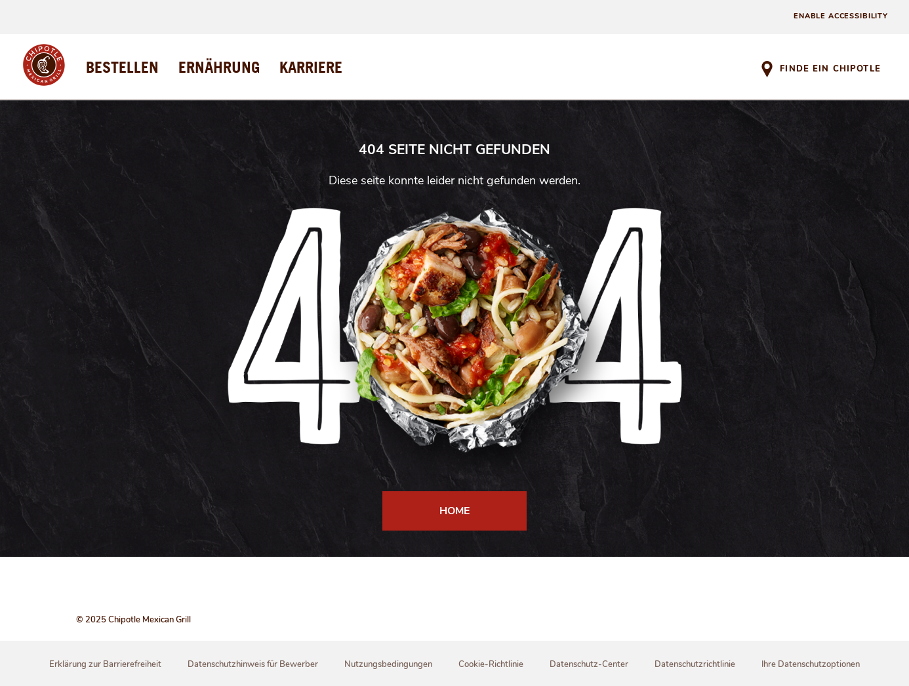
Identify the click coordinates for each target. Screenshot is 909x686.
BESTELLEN (122, 67)
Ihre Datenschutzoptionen (810, 664)
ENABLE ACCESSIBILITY (841, 16)
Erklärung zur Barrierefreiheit (105, 664)
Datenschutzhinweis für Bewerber (253, 664)
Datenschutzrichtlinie (695, 664)
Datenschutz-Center (589, 664)
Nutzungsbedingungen (388, 664)
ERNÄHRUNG (219, 67)
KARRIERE (310, 67)
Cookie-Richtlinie (490, 664)
